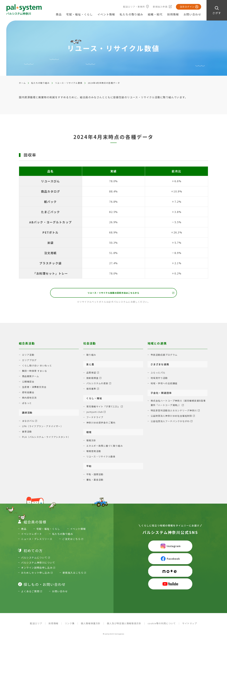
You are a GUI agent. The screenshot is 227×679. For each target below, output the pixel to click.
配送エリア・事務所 (134, 6)
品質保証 (91, 374)
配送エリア (36, 625)
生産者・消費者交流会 (35, 388)
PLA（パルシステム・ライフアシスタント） (48, 438)
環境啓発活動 (94, 452)
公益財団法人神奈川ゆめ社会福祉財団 (173, 417)
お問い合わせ (192, 14)
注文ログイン (187, 6)
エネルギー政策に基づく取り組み (105, 447)
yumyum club (95, 413)
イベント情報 (106, 14)
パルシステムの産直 (98, 384)
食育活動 (27, 433)
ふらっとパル (158, 374)
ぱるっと (27, 404)
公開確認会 (28, 383)
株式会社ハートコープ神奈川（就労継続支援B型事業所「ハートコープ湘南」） (179, 404)
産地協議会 (28, 393)
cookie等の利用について (162, 625)
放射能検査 (92, 379)
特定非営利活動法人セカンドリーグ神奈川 (175, 412)
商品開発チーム (31, 377)
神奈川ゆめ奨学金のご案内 (102, 424)
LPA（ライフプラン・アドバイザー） (44, 427)
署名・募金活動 (95, 481)
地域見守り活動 (160, 379)
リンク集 (70, 625)
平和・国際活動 (95, 475)
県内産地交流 (30, 399)
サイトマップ (189, 625)
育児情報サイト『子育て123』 (104, 407)
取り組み (91, 356)
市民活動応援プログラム (165, 356)
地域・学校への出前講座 (165, 384)
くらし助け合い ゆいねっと (38, 366)
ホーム (22, 82)
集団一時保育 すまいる (35, 372)
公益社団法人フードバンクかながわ (171, 423)
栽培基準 (91, 390)
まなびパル (28, 422)
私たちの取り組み (40, 82)
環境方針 (91, 441)
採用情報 (173, 14)
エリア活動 (28, 356)
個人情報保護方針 (91, 625)
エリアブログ (30, 361)
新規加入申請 (160, 6)
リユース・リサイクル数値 (68, 82)
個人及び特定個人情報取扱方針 (124, 625)
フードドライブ (95, 418)
